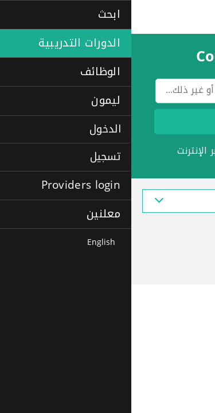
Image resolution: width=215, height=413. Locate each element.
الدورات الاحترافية (169, 150)
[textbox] (112, 93)
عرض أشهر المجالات (108, 201)
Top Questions (163, 230)
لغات (112, 150)
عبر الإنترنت (68, 150)
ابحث (112, 121)
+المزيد (189, 171)
